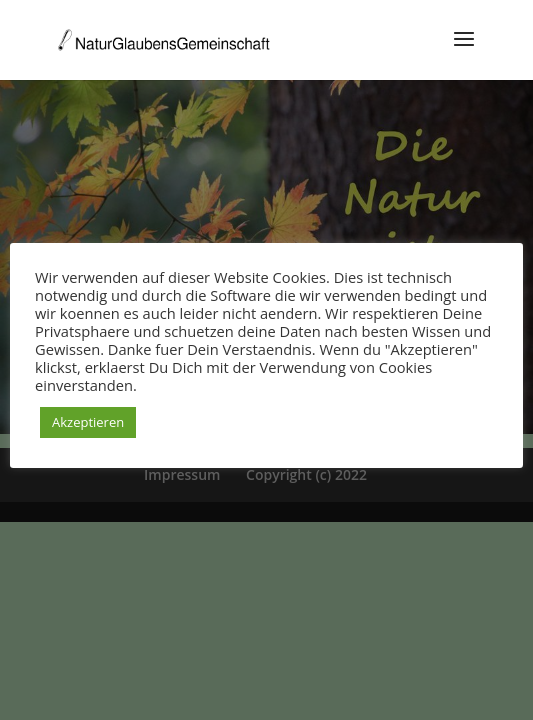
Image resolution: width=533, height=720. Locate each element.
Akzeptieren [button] (88, 422)
